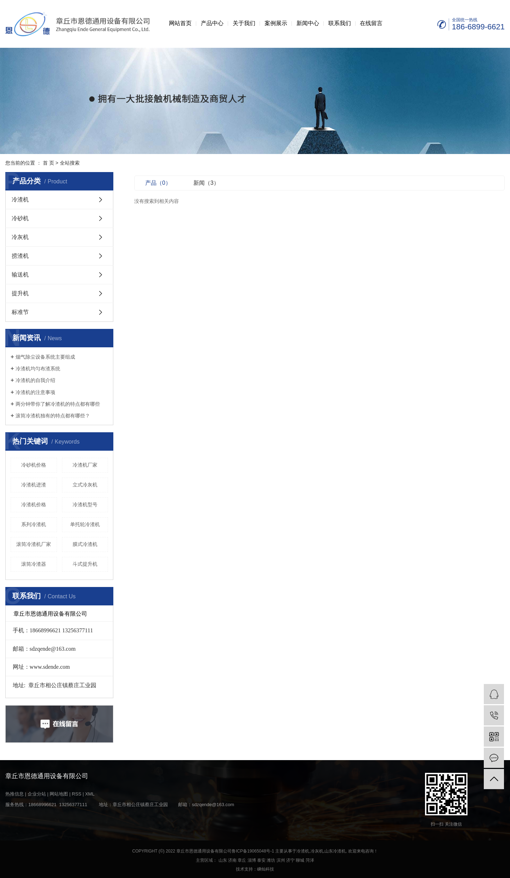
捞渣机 (20, 256)
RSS (76, 794)
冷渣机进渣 (33, 485)
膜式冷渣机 (85, 544)
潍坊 (271, 860)
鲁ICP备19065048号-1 (253, 851)
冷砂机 (20, 218)
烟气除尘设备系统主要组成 (45, 357)
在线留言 (371, 23)
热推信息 (14, 794)
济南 (232, 860)
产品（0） (158, 183)
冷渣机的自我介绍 (35, 380)
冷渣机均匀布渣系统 (38, 368)
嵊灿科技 (265, 869)
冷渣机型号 (85, 504)
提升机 (20, 293)
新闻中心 (307, 23)
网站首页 (180, 23)
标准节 (20, 312)
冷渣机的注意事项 (35, 392)
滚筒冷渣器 (33, 564)
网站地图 (59, 794)
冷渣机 (20, 199)
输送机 (20, 275)
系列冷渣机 (33, 524)
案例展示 (276, 23)
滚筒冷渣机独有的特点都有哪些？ (53, 415)
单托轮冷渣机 (85, 524)
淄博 (252, 860)
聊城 (300, 860)
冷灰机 (20, 237)
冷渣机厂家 (85, 465)
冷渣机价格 (33, 504)
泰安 (261, 860)
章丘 (242, 860)
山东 (223, 860)
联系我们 (339, 23)
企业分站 (37, 794)
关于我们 (244, 23)
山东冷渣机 (335, 851)
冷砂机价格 (33, 465)
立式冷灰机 (85, 485)
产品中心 (212, 23)
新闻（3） (206, 183)
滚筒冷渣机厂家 (33, 544)
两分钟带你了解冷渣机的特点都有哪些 (58, 404)
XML (90, 794)
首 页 (48, 163)
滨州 (281, 860)
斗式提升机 (85, 564)
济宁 (290, 860)
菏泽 (310, 860)
